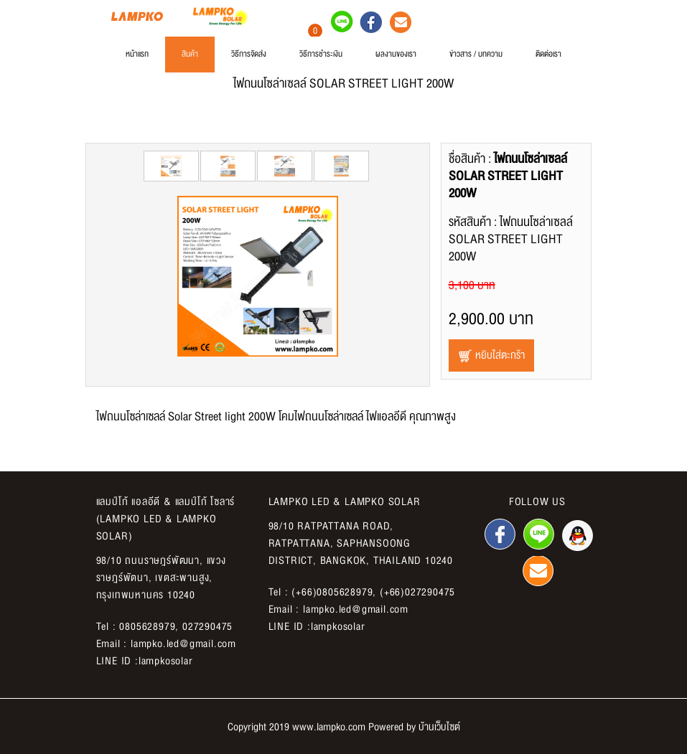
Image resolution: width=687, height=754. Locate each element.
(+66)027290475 (417, 591)
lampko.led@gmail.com (183, 643)
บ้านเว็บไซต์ (439, 726)
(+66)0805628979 (332, 591)
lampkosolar (166, 660)
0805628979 (147, 626)
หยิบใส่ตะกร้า (491, 355)
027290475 (207, 626)
